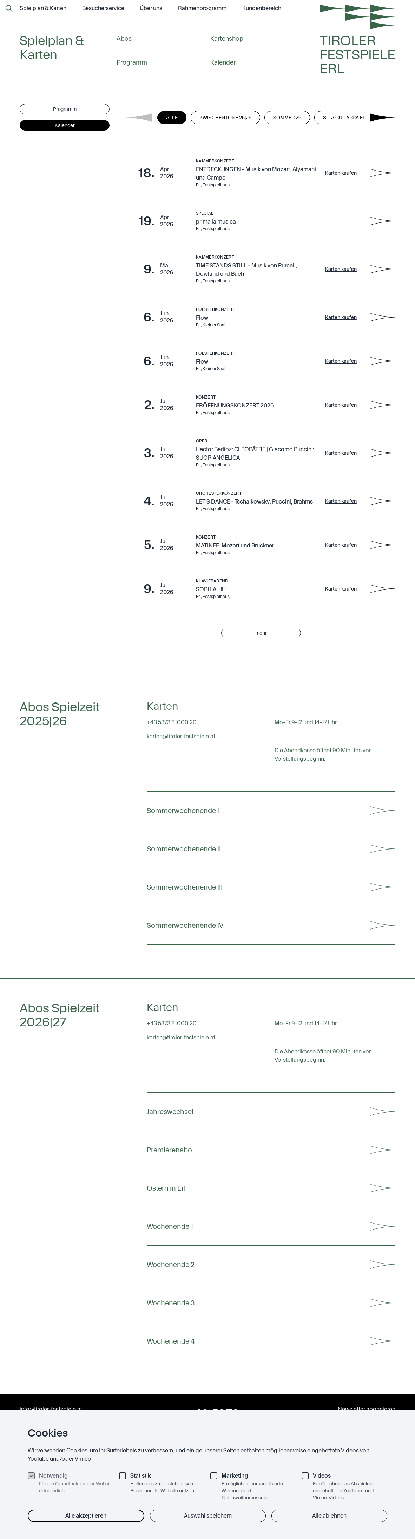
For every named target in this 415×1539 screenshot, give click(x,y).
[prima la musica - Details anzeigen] (382, 221)
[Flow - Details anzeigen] (382, 317)
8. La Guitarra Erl (346, 117)
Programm (132, 62)
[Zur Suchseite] (9, 8)
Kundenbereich (261, 8)
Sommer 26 (287, 117)
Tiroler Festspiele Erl (357, 55)
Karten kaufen (341, 173)
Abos (124, 38)
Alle (172, 117)
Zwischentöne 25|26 (225, 117)
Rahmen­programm (202, 8)
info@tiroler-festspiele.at (51, 1409)
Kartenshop (226, 38)
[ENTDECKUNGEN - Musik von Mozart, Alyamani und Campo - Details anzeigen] (382, 173)
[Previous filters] (139, 117)
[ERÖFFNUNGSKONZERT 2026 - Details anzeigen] (382, 405)
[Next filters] (382, 117)
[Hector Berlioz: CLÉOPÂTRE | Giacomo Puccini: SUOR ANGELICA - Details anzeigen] (382, 453)
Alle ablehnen (329, 1515)
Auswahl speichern (208, 1515)
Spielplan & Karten (43, 8)
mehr (261, 633)
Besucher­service (103, 8)
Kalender (223, 62)
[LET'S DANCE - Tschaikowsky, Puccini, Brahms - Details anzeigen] (382, 501)
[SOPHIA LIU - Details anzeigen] (382, 589)
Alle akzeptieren (86, 1515)
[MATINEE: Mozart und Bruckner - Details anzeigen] (382, 545)
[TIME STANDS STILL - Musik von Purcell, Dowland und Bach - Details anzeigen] (382, 269)
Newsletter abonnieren (366, 1409)
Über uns (151, 8)
